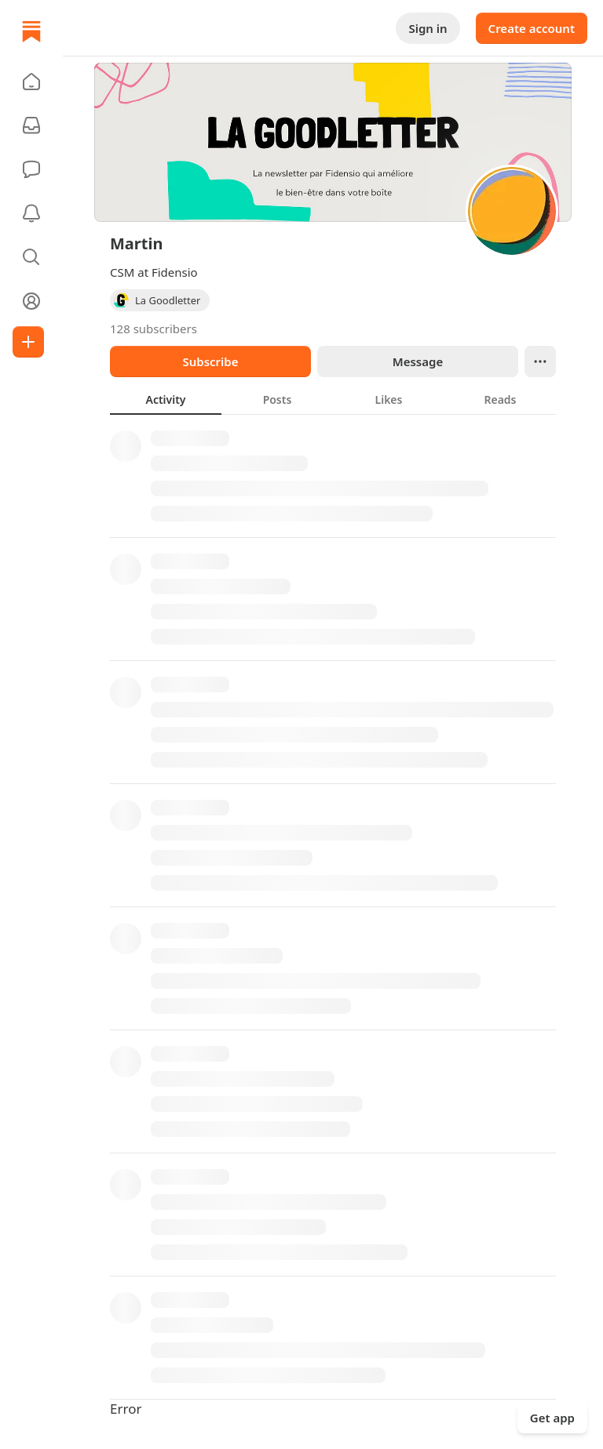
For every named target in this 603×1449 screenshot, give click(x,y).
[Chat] (31, 169)
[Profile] (31, 301)
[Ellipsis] (540, 361)
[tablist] (333, 399)
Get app (552, 1417)
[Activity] (31, 213)
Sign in (427, 28)
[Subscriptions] (31, 125)
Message (418, 361)
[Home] (31, 31)
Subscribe (210, 361)
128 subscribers (153, 328)
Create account (531, 28)
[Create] (28, 342)
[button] (31, 81)
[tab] (165, 399)
